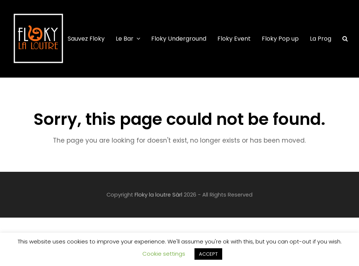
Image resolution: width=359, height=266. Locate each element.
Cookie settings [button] (163, 254)
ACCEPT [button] (208, 254)
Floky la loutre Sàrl (158, 194)
